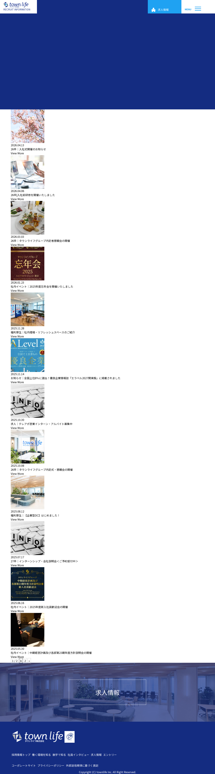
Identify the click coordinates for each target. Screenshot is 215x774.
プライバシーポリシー (50, 765)
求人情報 (107, 692)
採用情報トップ (21, 755)
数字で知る (59, 755)
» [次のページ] (29, 661)
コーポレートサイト (24, 765)
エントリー (110, 755)
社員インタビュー (78, 755)
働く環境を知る (41, 755)
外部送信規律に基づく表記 (82, 765)
